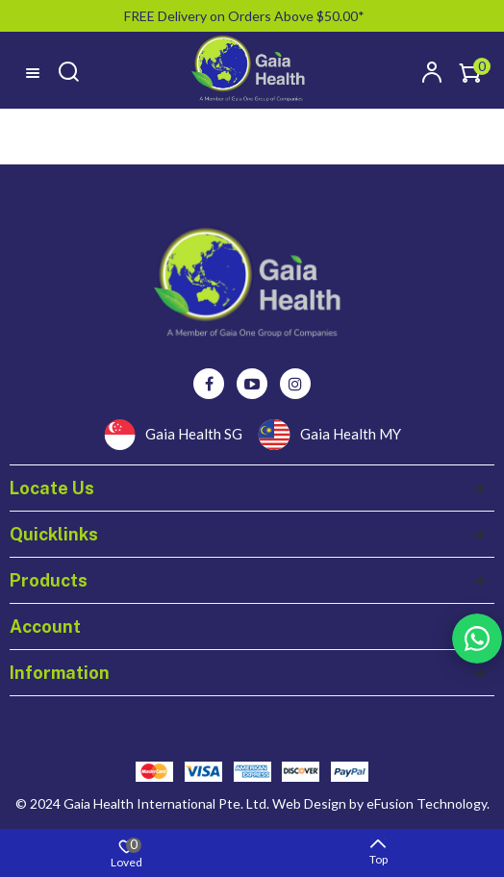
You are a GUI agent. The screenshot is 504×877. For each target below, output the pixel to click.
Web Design (309, 803)
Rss (477, 639)
